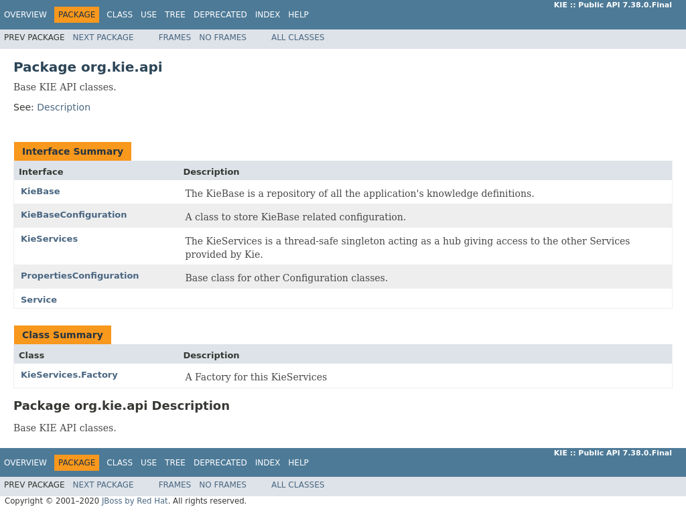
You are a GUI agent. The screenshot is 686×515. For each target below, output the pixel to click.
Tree (175, 14)
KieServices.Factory (69, 375)
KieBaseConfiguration (74, 215)
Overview (25, 14)
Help (298, 14)
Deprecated (220, 14)
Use (149, 14)
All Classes (297, 37)
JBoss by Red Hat (135, 501)
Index (268, 14)
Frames (175, 37)
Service (39, 300)
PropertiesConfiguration (80, 276)
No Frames (223, 37)
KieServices (49, 239)
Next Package (103, 37)
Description (63, 107)
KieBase (40, 191)
